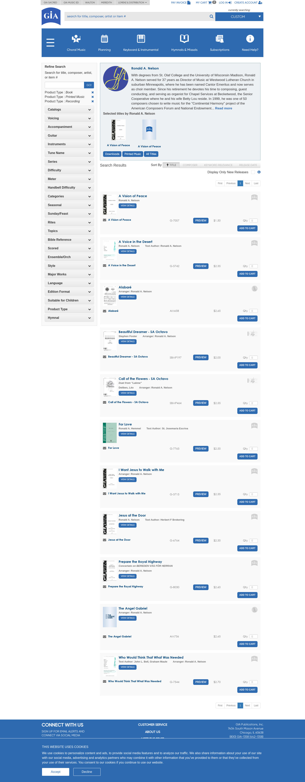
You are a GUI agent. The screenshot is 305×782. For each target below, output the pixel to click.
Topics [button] (69, 231)
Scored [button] (69, 248)
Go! (89, 85)
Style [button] (69, 265)
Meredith (106, 2)
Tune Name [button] (69, 153)
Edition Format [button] (69, 291)
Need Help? (250, 42)
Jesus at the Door (132, 515)
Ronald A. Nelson (145, 68)
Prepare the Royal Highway (140, 561)
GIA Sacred (50, 2)
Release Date (248, 165)
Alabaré (125, 287)
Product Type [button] (69, 309)
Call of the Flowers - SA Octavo (143, 378)
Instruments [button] (69, 144)
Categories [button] (69, 196)
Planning (104, 42)
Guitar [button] (69, 135)
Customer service (152, 725)
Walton (90, 2)
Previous (231, 183)
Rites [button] (69, 222)
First (220, 183)
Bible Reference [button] (69, 239)
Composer (190, 165)
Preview (200, 220)
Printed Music (132, 154)
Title (171, 165)
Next (247, 183)
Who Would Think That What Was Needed (151, 657)
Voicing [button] (69, 118)
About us (152, 732)
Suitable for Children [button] (69, 300)
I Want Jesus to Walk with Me (141, 470)
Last (256, 183)
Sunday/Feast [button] (69, 213)
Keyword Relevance (218, 165)
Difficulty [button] (69, 170)
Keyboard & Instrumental (141, 42)
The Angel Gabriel (133, 608)
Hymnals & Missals (184, 42)
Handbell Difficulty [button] (69, 187)
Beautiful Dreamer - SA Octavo (143, 332)
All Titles (151, 154)
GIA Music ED (71, 2)
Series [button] (69, 161)
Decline (87, 771)
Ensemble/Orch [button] (69, 257)
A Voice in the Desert (135, 241)
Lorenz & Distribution (132, 2)
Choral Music (76, 42)
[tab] (69, 109)
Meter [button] (69, 179)
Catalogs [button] (69, 109)
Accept (55, 771)
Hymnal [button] (69, 317)
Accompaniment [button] (69, 126)
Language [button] (69, 283)
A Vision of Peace (118, 145)
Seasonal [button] (69, 205)
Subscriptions (219, 42)
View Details (127, 205)
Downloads (112, 154)
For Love (125, 424)
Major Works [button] (69, 274)
